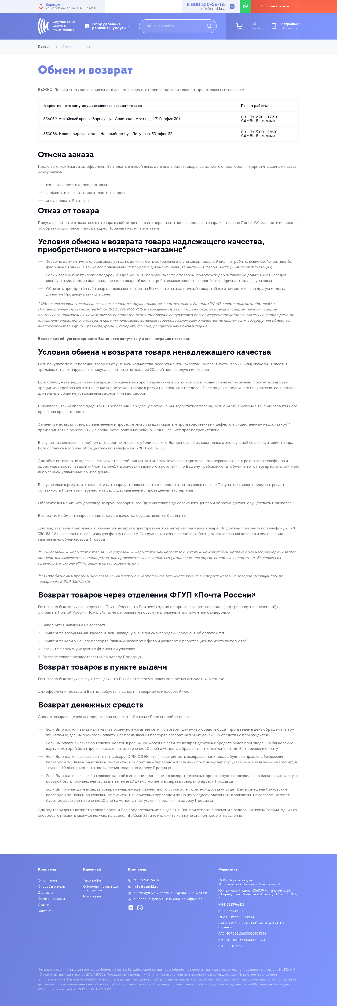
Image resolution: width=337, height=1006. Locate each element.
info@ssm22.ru (213, 9)
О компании (47, 880)
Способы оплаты (52, 887)
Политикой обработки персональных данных (102, 979)
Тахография (93, 880)
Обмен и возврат (51, 899)
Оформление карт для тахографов (101, 888)
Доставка (45, 893)
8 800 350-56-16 (206, 5)
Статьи (43, 905)
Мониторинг (92, 896)
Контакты (45, 911)
